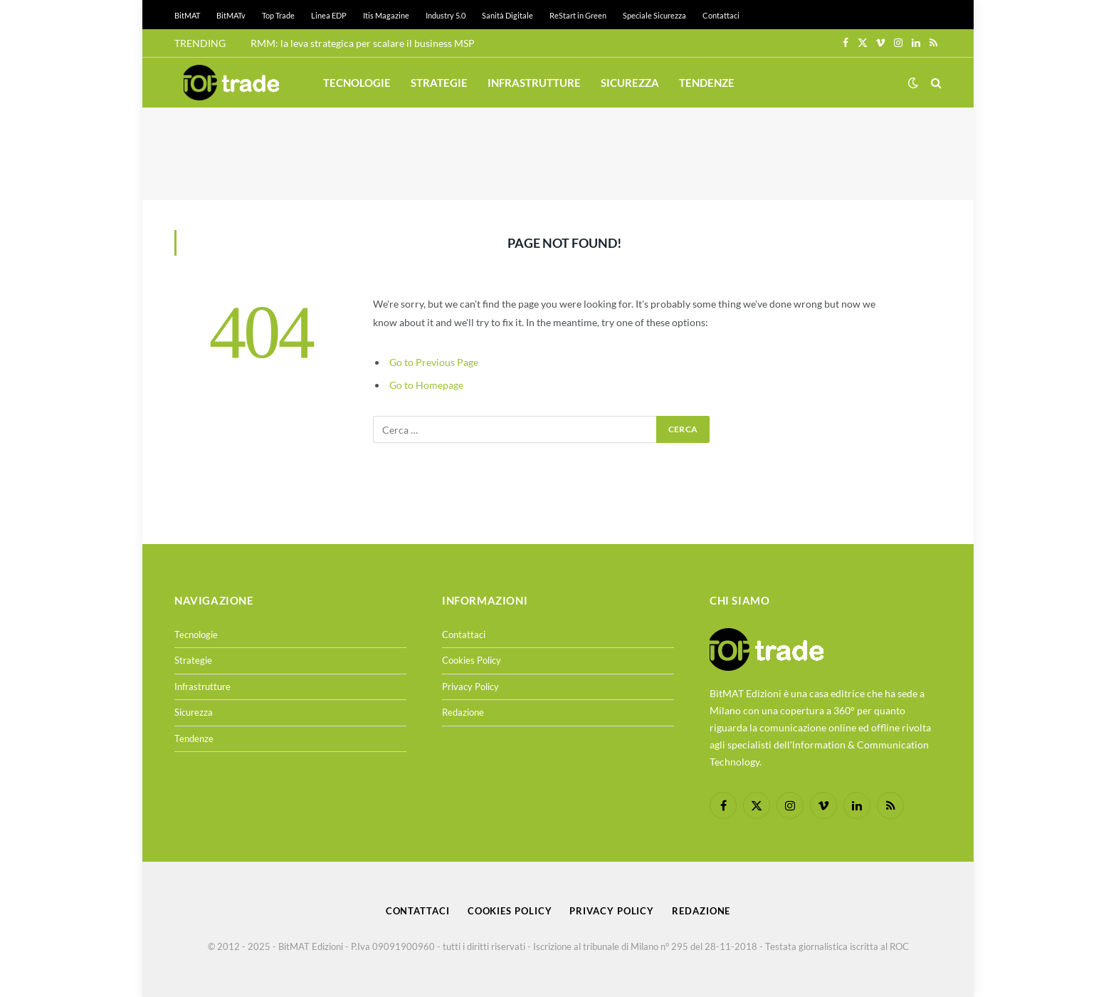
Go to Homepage (426, 385)
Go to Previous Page (433, 362)
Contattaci (720, 15)
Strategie (439, 82)
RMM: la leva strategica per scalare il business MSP (363, 43)
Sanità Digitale (507, 15)
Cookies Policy (471, 660)
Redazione (463, 712)
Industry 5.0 (445, 15)
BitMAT (187, 15)
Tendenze (707, 82)
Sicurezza (630, 82)
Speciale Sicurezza (654, 15)
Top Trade (278, 15)
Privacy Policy (470, 686)
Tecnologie (357, 82)
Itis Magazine (386, 15)
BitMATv (231, 15)
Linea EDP (329, 15)
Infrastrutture (534, 82)
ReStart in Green (577, 15)
